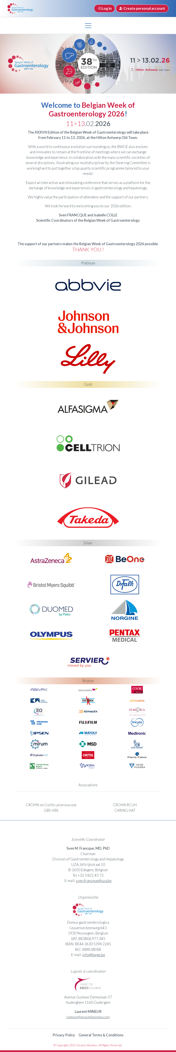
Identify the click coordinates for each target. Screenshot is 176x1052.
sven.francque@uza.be (94, 880)
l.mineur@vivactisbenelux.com (88, 1016)
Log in (104, 8)
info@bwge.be (94, 954)
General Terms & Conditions (101, 1034)
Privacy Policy (64, 1034)
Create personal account (142, 8)
